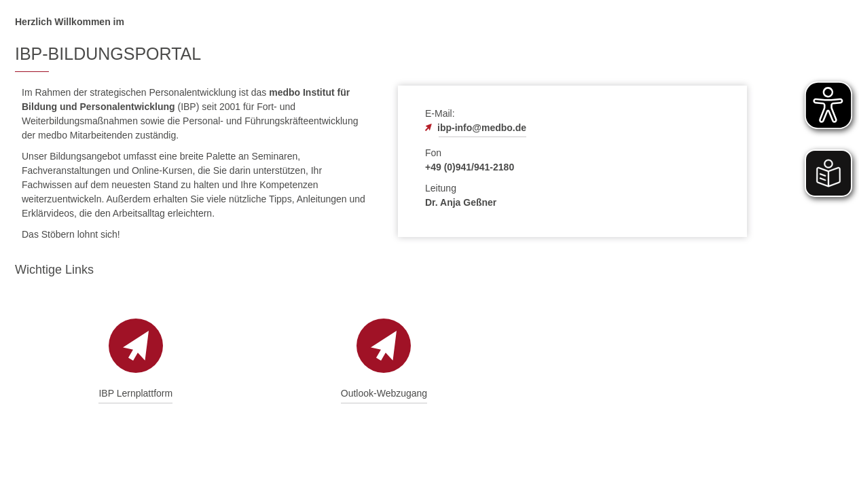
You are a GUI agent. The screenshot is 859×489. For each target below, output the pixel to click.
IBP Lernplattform (135, 393)
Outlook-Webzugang (384, 393)
